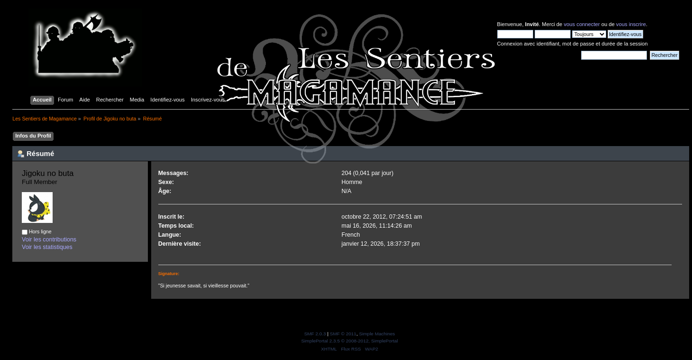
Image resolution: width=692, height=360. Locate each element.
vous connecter (582, 24)
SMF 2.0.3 (315, 333)
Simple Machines (377, 333)
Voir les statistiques (47, 247)
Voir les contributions (49, 239)
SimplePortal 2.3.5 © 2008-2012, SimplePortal (349, 340)
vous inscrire (631, 24)
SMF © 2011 (343, 333)
